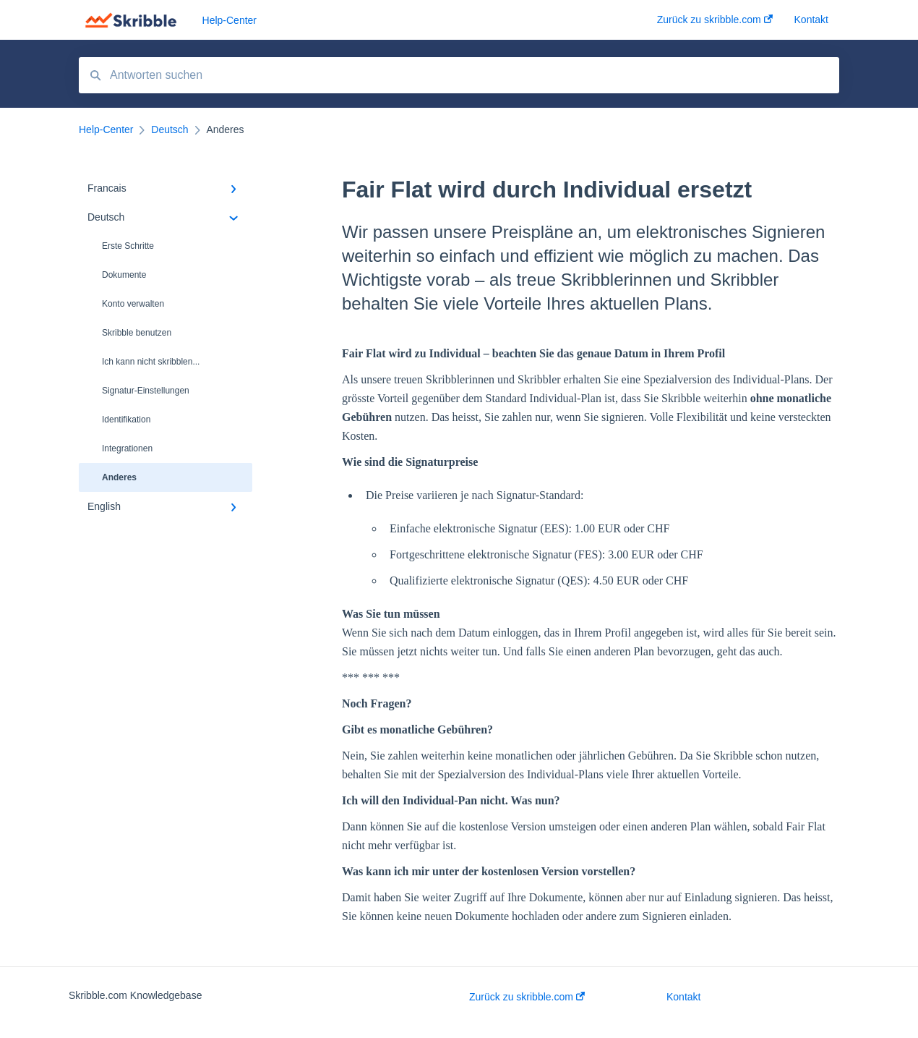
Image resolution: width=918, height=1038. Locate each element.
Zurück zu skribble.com (527, 997)
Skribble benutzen (136, 333)
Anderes (119, 477)
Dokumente (124, 275)
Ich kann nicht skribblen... (151, 362)
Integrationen (127, 448)
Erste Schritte (128, 246)
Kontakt (683, 997)
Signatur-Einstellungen (145, 391)
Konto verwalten (133, 304)
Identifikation (126, 419)
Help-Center (229, 20)
